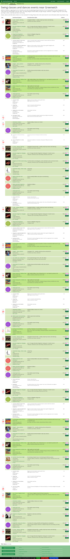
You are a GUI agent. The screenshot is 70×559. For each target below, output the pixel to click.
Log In (67, 1)
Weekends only (20, 3)
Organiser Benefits (23, 551)
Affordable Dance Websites (8, 554)
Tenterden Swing (16, 174)
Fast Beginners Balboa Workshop (18, 134)
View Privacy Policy (54, 558)
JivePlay (14, 334)
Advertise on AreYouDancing (8, 551)
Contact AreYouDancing (47, 553)
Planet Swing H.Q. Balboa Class (19, 79)
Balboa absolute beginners (18, 184)
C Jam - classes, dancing (18, 20)
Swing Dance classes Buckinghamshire (19, 45)
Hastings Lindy (15, 113)
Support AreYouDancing (8, 547)
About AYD (21, 549)
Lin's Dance (15, 261)
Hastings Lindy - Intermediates (18, 110)
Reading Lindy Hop (16, 50)
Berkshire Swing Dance (16, 53)
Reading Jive (15, 202)
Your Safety (21, 553)
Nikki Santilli (15, 126)
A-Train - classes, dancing (18, 146)
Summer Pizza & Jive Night (18, 457)
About (15, 1)
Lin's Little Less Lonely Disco (19, 257)
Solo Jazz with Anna (16, 379)
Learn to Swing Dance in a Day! (18, 139)
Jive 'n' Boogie (15, 31)
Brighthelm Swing (16, 38)
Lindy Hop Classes (16, 293)
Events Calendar (4, 3)
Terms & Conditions (46, 549)
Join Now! (53, 1)
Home (20, 547)
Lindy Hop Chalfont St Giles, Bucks (19, 40)
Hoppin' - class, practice (18, 63)
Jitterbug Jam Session (16, 115)
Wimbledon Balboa (17, 122)
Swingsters (15, 61)
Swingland (15, 24)
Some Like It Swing (16, 486)
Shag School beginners (18, 34)
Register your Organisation (48, 555)
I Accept (38, 558)
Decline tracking (44, 558)
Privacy (20, 555)
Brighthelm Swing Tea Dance (19, 523)
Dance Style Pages (46, 551)
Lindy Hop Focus (16, 93)
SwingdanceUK (15, 43)
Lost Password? (60, 1)
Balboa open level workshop (19, 316)
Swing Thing (15, 105)
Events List (12, 3)
